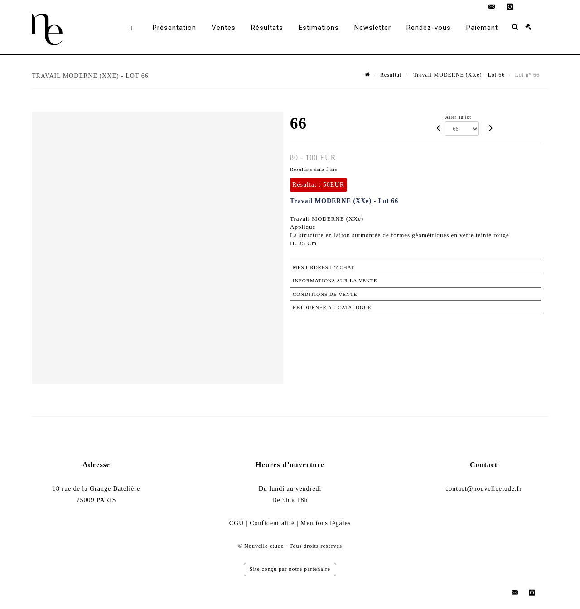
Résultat (390, 75)
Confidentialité (272, 523)
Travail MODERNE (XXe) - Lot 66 (458, 75)
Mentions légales (325, 523)
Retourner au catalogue (332, 307)
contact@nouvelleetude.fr (483, 488)
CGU (236, 523)
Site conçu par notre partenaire (290, 569)
